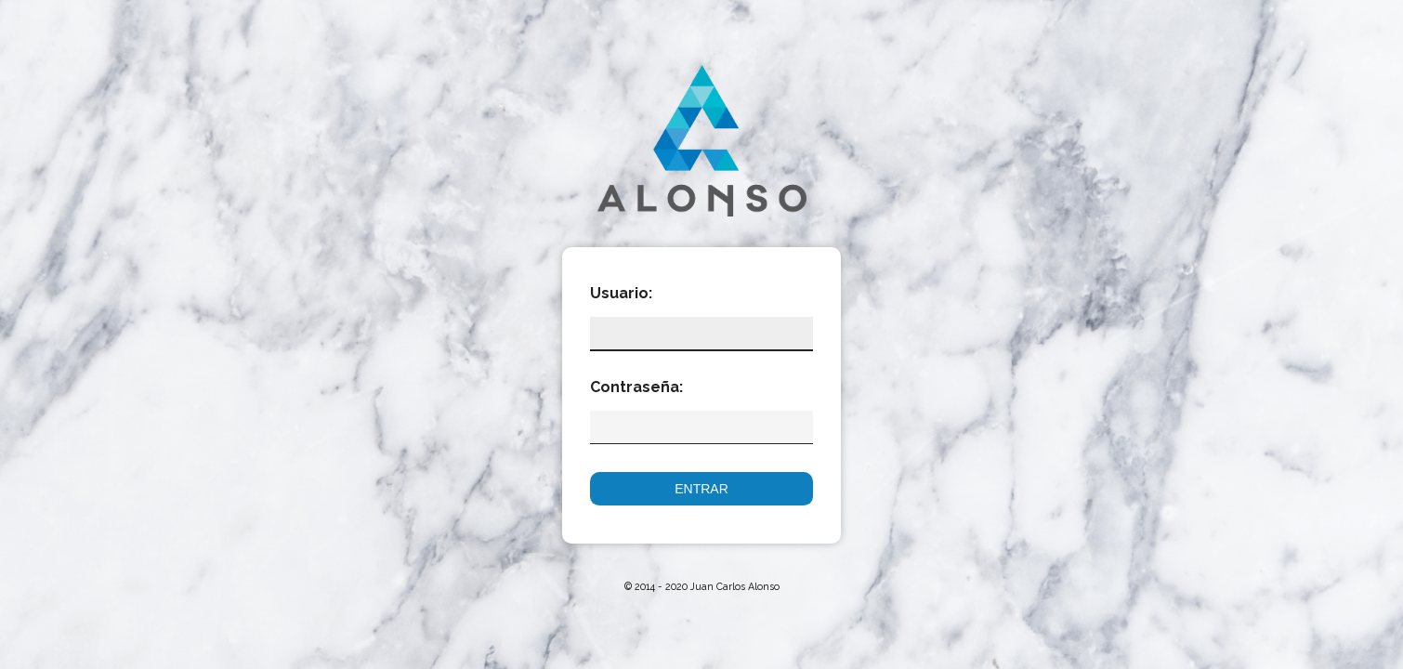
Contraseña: (627, 387)
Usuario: (621, 293)
